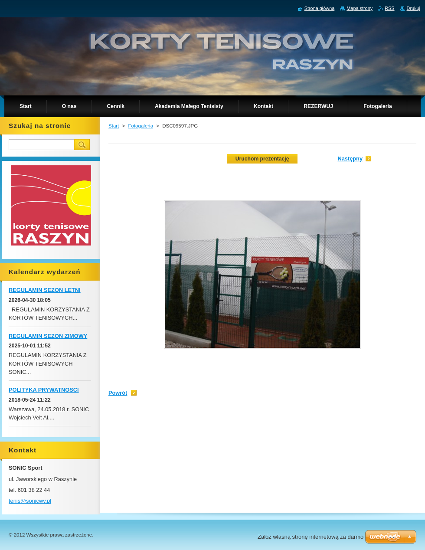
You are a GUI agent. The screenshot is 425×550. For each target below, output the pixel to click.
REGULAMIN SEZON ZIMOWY (48, 336)
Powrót (117, 393)
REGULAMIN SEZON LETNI (45, 290)
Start (113, 125)
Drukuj (413, 8)
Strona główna (319, 8)
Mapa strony (360, 8)
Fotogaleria (140, 125)
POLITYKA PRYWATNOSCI (44, 389)
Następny (350, 158)
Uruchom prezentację (262, 159)
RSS (389, 8)
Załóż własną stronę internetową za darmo (310, 537)
